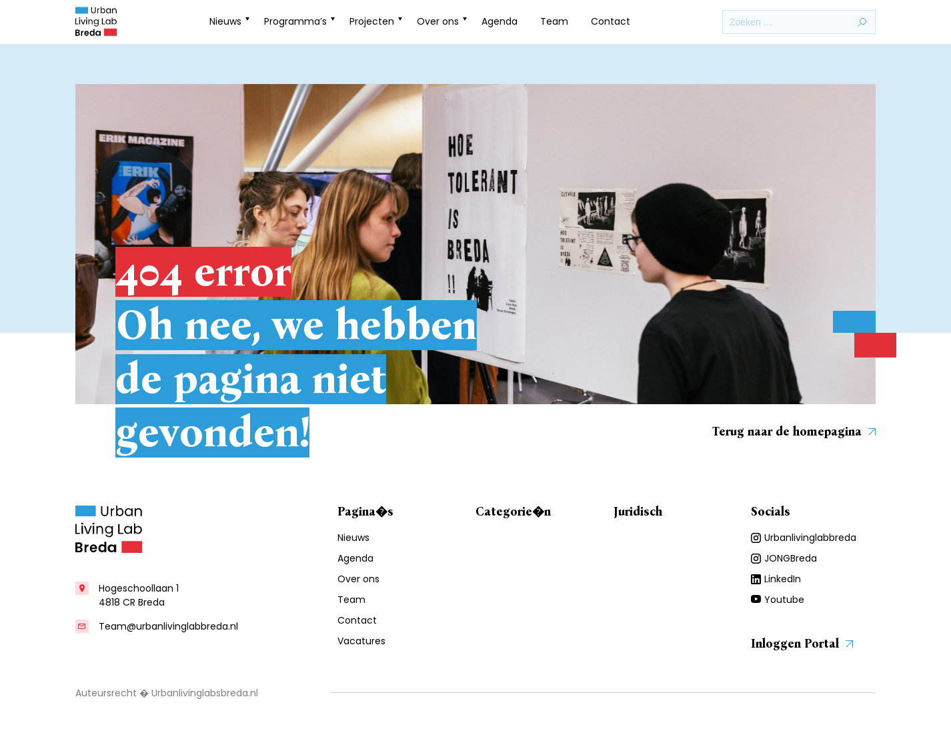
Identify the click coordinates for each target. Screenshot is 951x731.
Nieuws (225, 21)
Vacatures (361, 641)
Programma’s (295, 21)
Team (554, 21)
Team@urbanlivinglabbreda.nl (168, 626)
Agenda (500, 21)
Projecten (371, 21)
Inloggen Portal (802, 644)
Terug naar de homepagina (794, 432)
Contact (610, 21)
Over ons (438, 21)
